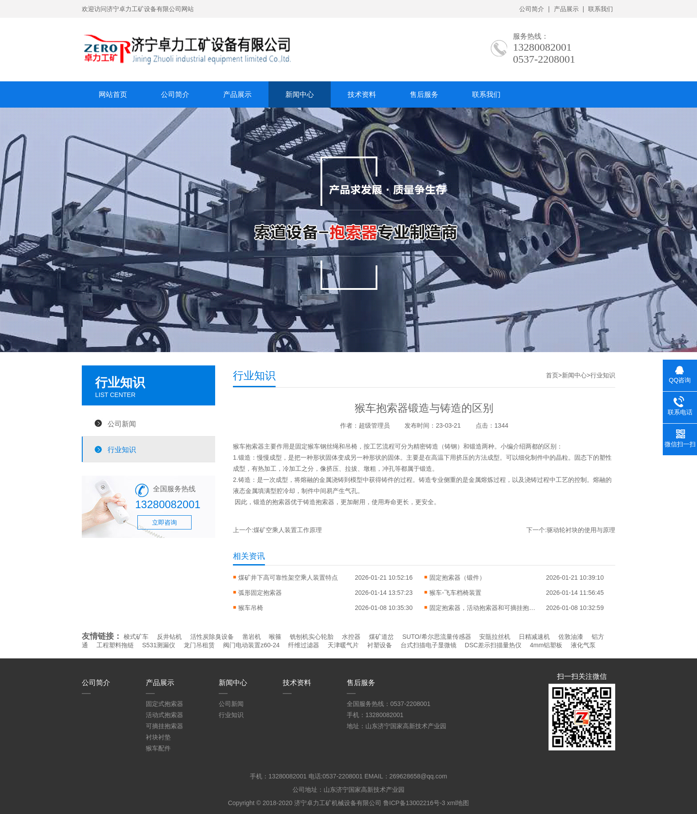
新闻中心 (299, 94)
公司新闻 (122, 424)
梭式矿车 (136, 636)
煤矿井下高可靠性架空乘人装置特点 (288, 577)
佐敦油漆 (570, 636)
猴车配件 (158, 748)
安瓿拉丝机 (494, 636)
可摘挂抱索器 (164, 726)
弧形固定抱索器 (260, 592)
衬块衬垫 (158, 737)
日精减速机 (534, 636)
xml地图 (458, 802)
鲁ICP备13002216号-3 (414, 802)
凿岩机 (251, 636)
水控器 (351, 636)
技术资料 (362, 94)
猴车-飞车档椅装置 (455, 592)
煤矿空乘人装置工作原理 (287, 529)
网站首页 (113, 94)
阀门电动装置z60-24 (251, 645)
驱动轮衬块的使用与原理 (581, 529)
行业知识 (122, 449)
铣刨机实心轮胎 (311, 636)
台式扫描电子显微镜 (429, 645)
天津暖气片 (343, 645)
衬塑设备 (379, 645)
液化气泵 (583, 645)
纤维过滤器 (303, 645)
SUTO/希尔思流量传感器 (436, 636)
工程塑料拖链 (115, 645)
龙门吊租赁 (199, 645)
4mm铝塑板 (546, 645)
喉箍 (275, 636)
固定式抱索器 (164, 703)
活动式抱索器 (164, 714)
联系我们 (600, 8)
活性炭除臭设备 (212, 636)
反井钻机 (169, 636)
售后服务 (424, 94)
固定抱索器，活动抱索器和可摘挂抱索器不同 (482, 607)
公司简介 (531, 8)
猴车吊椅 (250, 607)
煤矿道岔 (381, 636)
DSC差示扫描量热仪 (493, 645)
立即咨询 (164, 522)
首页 (552, 375)
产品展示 (566, 8)
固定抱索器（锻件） (457, 577)
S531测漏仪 (159, 645)
